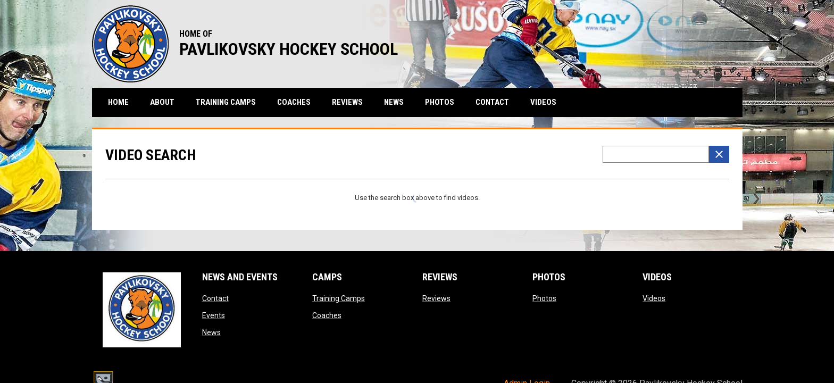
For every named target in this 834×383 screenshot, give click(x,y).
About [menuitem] (162, 102)
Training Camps (338, 298)
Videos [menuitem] (543, 102)
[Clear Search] (719, 154)
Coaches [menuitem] (294, 102)
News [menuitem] (394, 102)
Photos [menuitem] (439, 102)
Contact (215, 298)
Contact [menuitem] (492, 102)
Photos (544, 298)
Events (213, 315)
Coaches (326, 315)
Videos (654, 298)
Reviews (436, 298)
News (211, 332)
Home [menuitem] (118, 102)
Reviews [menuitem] (347, 102)
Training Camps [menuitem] (226, 102)
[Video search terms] (656, 154)
